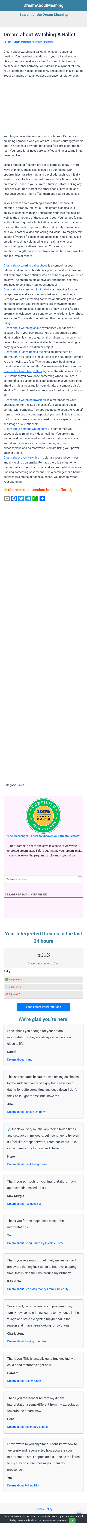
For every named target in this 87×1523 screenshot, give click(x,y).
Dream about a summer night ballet (26, 289)
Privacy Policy (43, 1509)
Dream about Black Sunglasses (27, 1164)
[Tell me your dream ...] (43, 879)
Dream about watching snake (22, 328)
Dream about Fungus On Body (26, 1112)
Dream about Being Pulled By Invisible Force (35, 1243)
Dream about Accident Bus (24, 1203)
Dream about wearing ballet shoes (25, 265)
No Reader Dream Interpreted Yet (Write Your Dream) (28, 42)
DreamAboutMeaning (44, 5)
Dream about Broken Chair (24, 1381)
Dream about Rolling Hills (23, 1485)
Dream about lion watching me (23, 352)
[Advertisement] (43, 107)
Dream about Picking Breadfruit (27, 1341)
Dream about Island (19, 1059)
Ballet (20, 785)
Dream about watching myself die (25, 400)
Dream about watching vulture (23, 371)
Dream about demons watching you (26, 429)
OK (72, 1520)
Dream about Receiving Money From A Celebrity (37, 1289)
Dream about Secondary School (27, 1426)
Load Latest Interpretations (43, 1007)
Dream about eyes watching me (24, 457)
